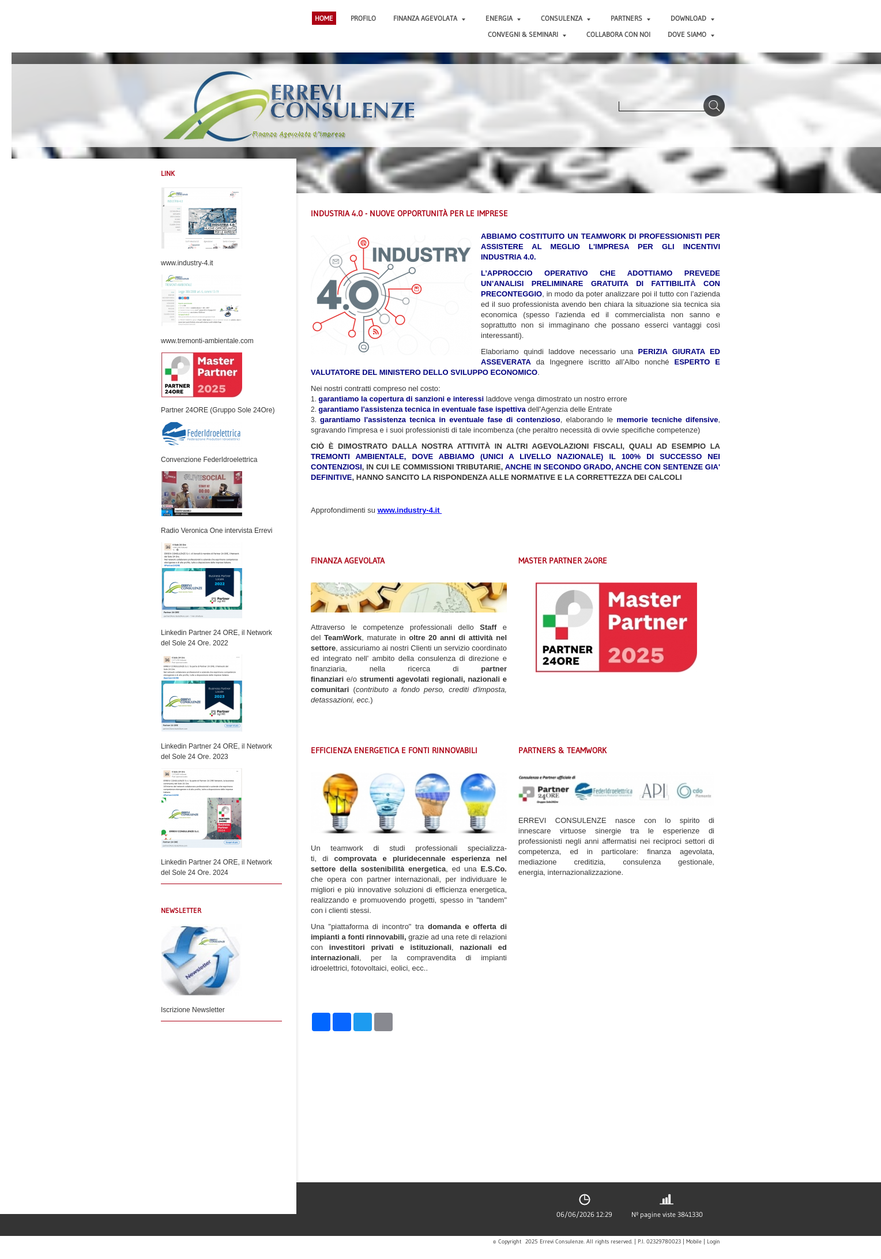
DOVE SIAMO (691, 34)
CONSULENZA (565, 18)
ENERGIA (503, 18)
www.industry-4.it (409, 510)
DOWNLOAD (692, 18)
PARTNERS (630, 18)
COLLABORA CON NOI (618, 34)
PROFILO (363, 18)
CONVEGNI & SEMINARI (527, 34)
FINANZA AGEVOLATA (429, 18)
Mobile (694, 1241)
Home (324, 18)
